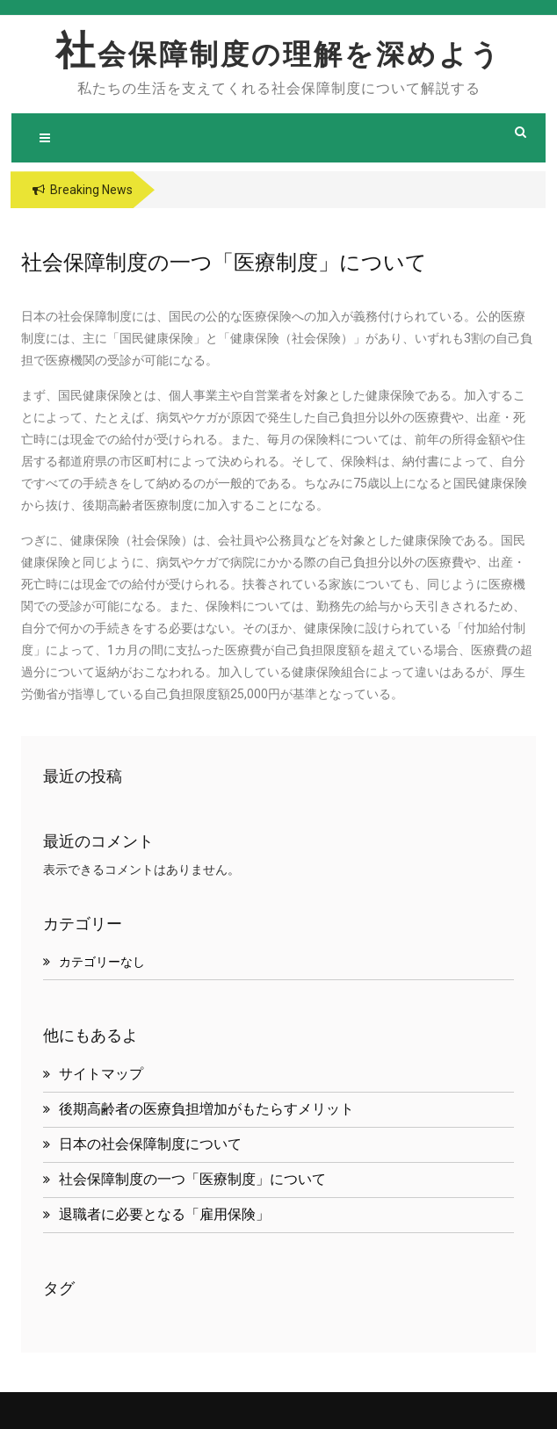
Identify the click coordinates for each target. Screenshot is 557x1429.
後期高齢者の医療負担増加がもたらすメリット (206, 1109)
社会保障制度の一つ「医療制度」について (192, 1179)
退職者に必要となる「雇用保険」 (164, 1214)
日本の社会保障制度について (150, 1144)
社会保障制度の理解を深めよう (278, 54)
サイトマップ (101, 1073)
